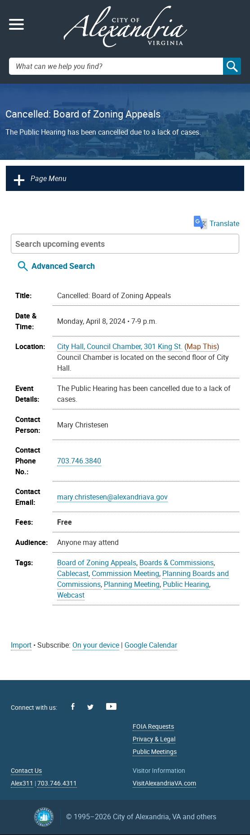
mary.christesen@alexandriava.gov (112, 497)
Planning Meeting (132, 584)
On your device (95, 645)
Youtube (111, 706)
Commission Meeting (125, 573)
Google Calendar (151, 645)
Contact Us (26, 770)
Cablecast (73, 573)
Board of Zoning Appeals (96, 562)
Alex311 (22, 783)
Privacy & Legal (154, 739)
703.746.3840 (79, 461)
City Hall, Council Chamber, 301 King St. (120, 346)
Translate (216, 223)
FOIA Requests (153, 726)
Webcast (71, 595)
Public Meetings (155, 751)
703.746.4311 (57, 783)
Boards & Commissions (176, 562)
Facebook (73, 706)
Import (21, 645)
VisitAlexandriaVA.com (164, 783)
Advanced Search (63, 265)
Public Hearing (186, 584)
